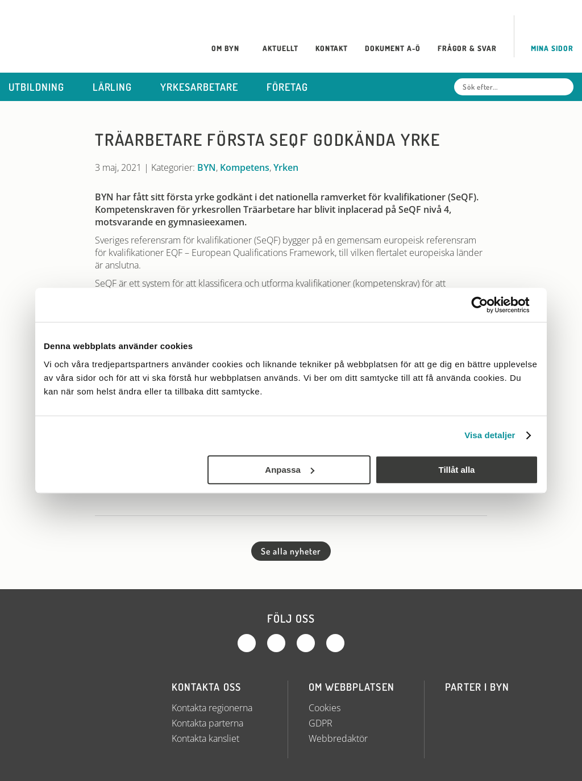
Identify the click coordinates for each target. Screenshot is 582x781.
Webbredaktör (338, 738)
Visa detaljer (489, 435)
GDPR (320, 723)
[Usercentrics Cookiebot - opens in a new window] (488, 304)
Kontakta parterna (207, 723)
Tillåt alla (456, 470)
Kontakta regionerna (212, 708)
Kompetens (244, 167)
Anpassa (289, 470)
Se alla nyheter (291, 551)
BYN (206, 167)
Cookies (324, 708)
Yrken (285, 167)
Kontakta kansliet (205, 738)
